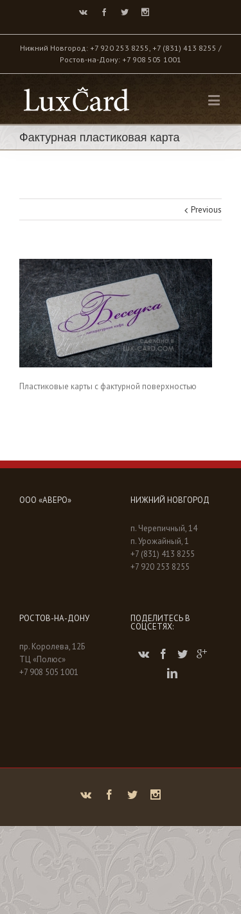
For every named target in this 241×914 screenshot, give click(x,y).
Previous (206, 209)
